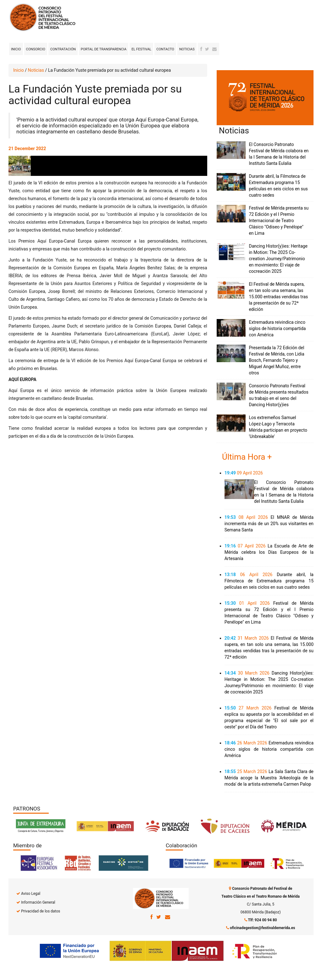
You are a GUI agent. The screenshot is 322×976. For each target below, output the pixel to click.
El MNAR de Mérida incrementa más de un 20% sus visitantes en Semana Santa (269, 523)
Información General (38, 902)
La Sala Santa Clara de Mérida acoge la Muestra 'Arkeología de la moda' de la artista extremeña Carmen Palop (269, 778)
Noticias (187, 49)
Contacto (165, 49)
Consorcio (35, 49)
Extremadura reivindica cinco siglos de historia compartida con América (277, 328)
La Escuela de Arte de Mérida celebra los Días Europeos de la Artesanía (269, 552)
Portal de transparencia (103, 49)
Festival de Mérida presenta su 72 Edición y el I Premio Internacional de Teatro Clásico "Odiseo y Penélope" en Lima (278, 220)
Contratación (63, 49)
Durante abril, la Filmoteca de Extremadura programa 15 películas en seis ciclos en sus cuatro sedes (269, 581)
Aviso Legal (30, 893)
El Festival (141, 49)
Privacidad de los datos (40, 911)
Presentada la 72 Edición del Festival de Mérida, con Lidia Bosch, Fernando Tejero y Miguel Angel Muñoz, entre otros (276, 360)
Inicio (16, 49)
